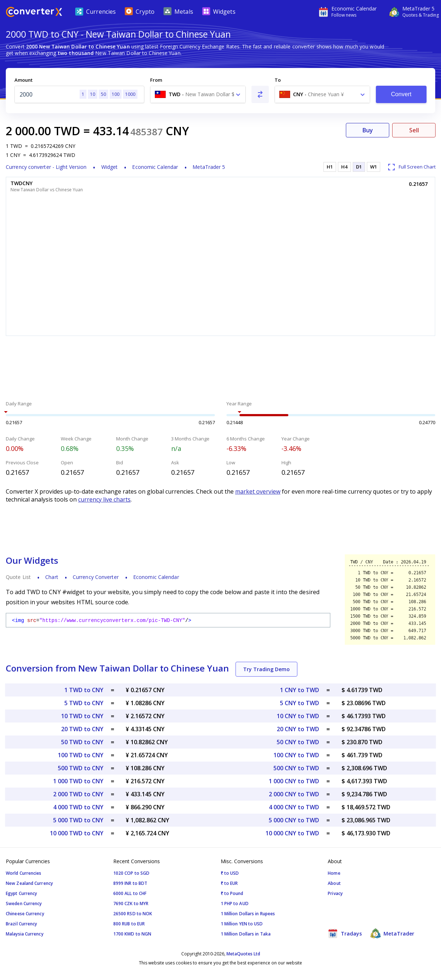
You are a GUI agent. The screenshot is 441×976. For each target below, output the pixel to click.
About (334, 883)
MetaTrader (392, 933)
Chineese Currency (25, 914)
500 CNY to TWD (296, 768)
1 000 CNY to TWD (294, 781)
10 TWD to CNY (82, 716)
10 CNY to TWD (298, 716)
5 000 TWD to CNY (78, 820)
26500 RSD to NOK (132, 914)
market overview (257, 491)
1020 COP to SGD (131, 873)
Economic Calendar (155, 166)
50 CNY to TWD (298, 742)
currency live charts (104, 499)
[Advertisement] (220, 369)
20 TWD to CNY (82, 729)
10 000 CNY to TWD (292, 833)
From (156, 80)
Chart (51, 577)
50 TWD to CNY (82, 742)
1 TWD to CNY (83, 690)
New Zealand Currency (29, 883)
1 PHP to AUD (235, 903)
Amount (23, 80)
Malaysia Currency (24, 934)
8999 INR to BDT (130, 883)
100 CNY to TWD (296, 755)
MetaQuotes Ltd (243, 954)
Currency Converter (96, 577)
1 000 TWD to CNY (78, 781)
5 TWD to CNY (83, 703)
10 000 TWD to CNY (76, 833)
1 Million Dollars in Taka (246, 934)
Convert (401, 94)
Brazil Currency (21, 924)
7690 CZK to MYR (131, 903)
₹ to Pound (232, 893)
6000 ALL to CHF (130, 893)
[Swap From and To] (260, 94)
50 (103, 94)
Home (334, 873)
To (278, 80)
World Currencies (24, 873)
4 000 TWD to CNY (78, 807)
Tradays (345, 933)
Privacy (335, 893)
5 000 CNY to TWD (294, 820)
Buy (367, 130)
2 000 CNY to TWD (294, 794)
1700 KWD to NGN (132, 934)
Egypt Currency (21, 893)
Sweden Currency (24, 903)
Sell (414, 130)
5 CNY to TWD (299, 703)
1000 (130, 94)
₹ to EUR (229, 883)
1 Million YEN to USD (242, 924)
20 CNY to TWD (298, 729)
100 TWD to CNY (80, 755)
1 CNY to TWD (299, 690)
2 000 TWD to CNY (78, 794)
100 (115, 94)
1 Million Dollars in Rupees (248, 914)
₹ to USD (230, 873)
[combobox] (197, 94)
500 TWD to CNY (80, 768)
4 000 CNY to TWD (294, 807)
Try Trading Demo (266, 669)
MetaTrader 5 (208, 166)
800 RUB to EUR (129, 924)
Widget (109, 166)
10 (92, 94)
